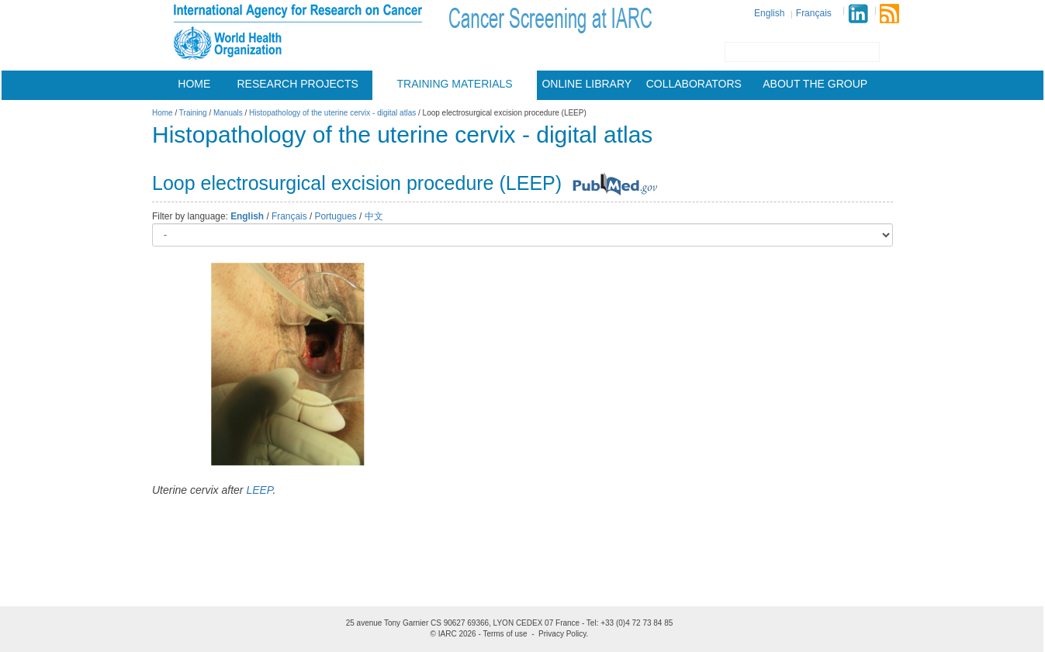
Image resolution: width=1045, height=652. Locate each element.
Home (194, 84)
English (769, 13)
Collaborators (694, 84)
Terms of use (505, 634)
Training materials (455, 84)
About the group (815, 84)
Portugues (336, 216)
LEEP (259, 490)
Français (814, 13)
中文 (374, 216)
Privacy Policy (562, 634)
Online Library (586, 84)
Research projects (297, 84)
